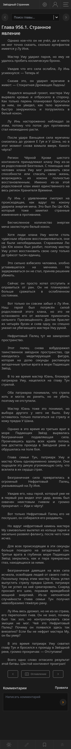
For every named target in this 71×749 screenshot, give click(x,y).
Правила (61, 688)
